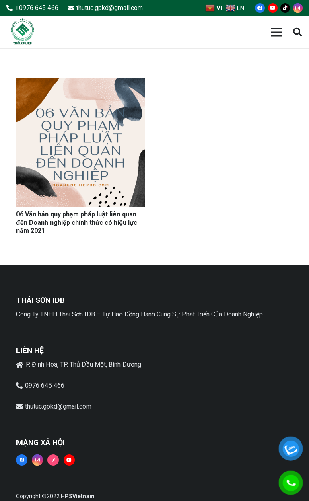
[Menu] (277, 32)
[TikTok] (285, 8)
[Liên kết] (22, 32)
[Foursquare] (53, 460)
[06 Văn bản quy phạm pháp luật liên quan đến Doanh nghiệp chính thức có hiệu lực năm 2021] (80, 84)
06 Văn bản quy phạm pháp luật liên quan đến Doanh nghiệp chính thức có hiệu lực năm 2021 (76, 222)
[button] (297, 32)
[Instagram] (298, 8)
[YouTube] (273, 8)
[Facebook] (260, 8)
